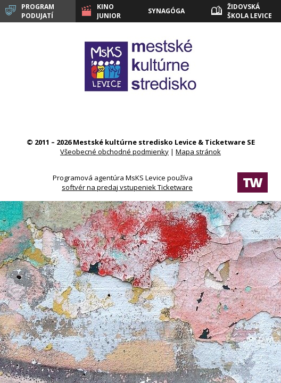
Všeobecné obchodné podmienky (114, 151)
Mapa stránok (198, 151)
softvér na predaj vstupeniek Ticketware (127, 187)
